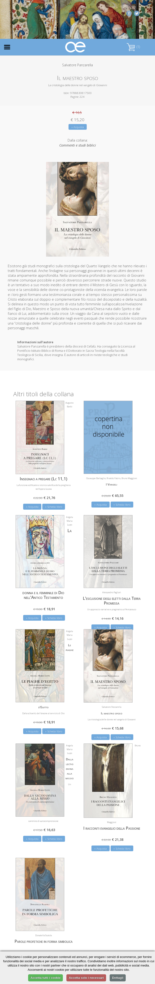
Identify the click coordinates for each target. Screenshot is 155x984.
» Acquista (77, 127)
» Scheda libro (53, 506)
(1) (133, 47)
